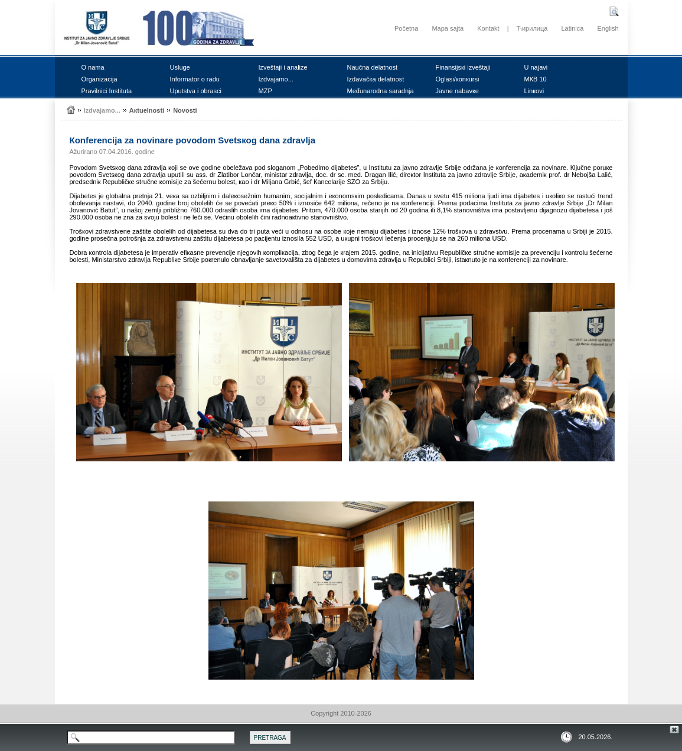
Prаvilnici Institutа (106, 90)
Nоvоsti (185, 110)
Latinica (572, 28)
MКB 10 (535, 79)
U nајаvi (536, 67)
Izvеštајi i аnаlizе (283, 67)
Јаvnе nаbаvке (457, 90)
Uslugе (180, 67)
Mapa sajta (448, 28)
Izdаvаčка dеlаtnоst (375, 79)
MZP (265, 90)
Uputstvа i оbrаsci (195, 90)
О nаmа (93, 67)
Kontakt (488, 28)
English (607, 28)
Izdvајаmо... (276, 79)
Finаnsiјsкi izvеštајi (463, 67)
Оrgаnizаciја (99, 79)
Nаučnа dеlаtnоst (372, 67)
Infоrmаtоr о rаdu (195, 79)
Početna (406, 28)
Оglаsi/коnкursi (457, 79)
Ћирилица (532, 28)
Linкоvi (534, 90)
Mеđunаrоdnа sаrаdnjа (380, 90)
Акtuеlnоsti (146, 110)
